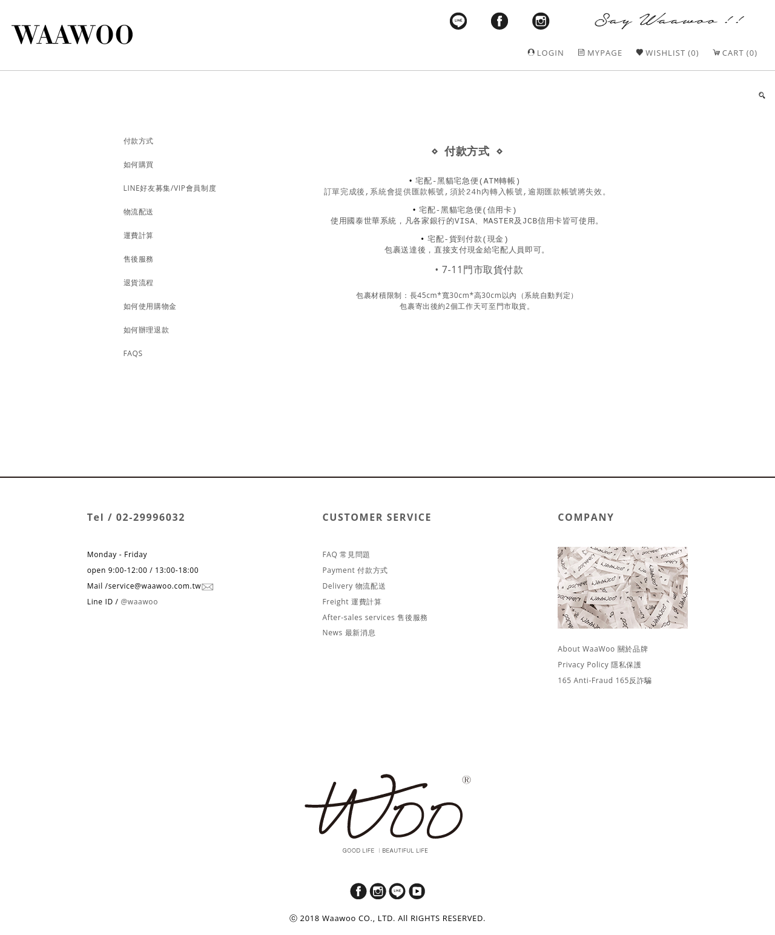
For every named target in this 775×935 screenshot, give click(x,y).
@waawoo (139, 601)
